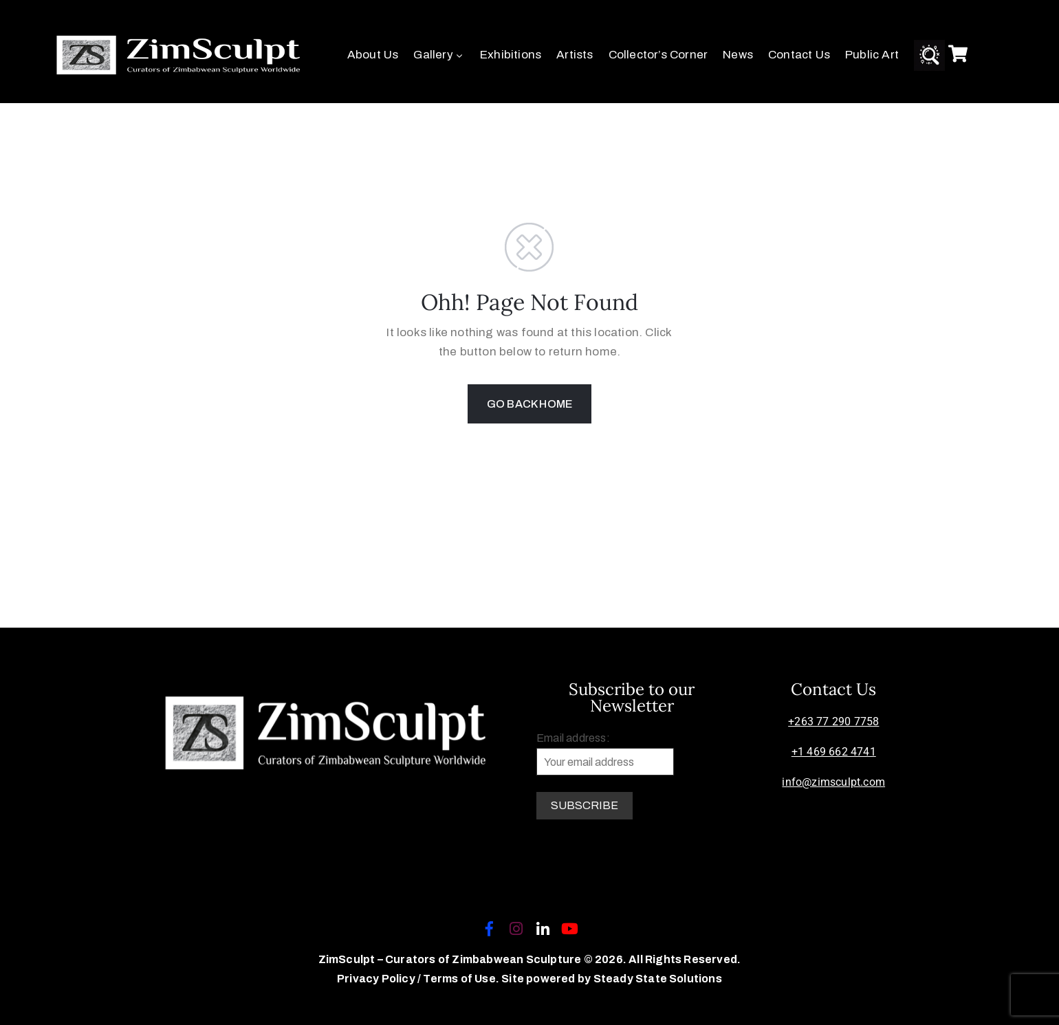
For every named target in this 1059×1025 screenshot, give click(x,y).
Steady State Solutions (657, 978)
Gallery (439, 54)
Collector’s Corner (658, 54)
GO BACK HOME (529, 404)
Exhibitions (510, 54)
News (738, 54)
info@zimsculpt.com (833, 782)
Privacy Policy (377, 978)
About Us (373, 54)
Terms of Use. (461, 978)
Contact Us (799, 54)
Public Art (872, 54)
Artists (574, 54)
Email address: (605, 753)
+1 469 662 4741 (833, 751)
